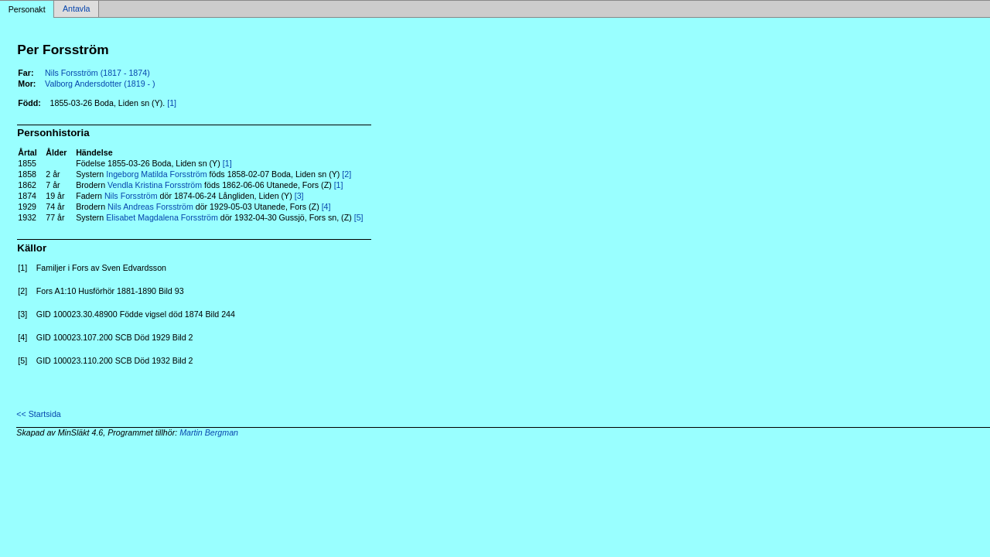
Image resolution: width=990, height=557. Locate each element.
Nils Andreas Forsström (150, 206)
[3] (299, 195)
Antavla (76, 9)
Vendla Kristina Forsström (155, 185)
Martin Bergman (208, 432)
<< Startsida (38, 414)
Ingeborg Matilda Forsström (156, 174)
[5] (359, 217)
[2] (346, 174)
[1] (171, 103)
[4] (326, 206)
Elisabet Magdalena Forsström (162, 217)
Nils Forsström (131, 195)
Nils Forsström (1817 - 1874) (97, 72)
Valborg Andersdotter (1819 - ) (100, 83)
